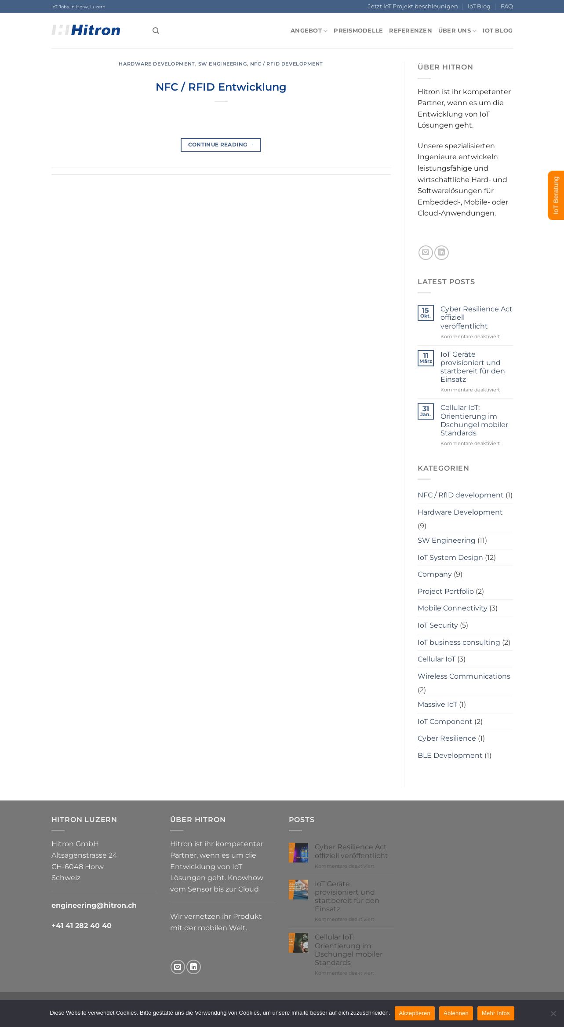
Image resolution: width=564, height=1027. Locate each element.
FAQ (507, 6)
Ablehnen (456, 1013)
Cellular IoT (436, 659)
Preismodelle (358, 30)
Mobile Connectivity (453, 608)
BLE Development (450, 755)
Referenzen (410, 30)
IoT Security (438, 625)
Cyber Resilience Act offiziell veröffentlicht (476, 317)
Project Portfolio (446, 591)
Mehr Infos (496, 1013)
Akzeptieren (414, 1013)
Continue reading (221, 144)
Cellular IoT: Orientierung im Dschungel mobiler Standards (474, 420)
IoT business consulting (459, 642)
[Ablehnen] (553, 1016)
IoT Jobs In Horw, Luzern (78, 6)
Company (435, 574)
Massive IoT (437, 704)
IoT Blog (479, 6)
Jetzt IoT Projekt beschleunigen (413, 6)
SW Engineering (222, 64)
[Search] (156, 30)
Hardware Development (157, 64)
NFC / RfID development (286, 64)
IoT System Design (450, 557)
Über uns (457, 31)
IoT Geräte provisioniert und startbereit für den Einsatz (472, 367)
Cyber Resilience (447, 738)
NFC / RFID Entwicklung (221, 86)
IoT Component (445, 721)
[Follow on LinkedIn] (441, 252)
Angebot (309, 31)
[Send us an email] (425, 252)
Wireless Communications (464, 676)
